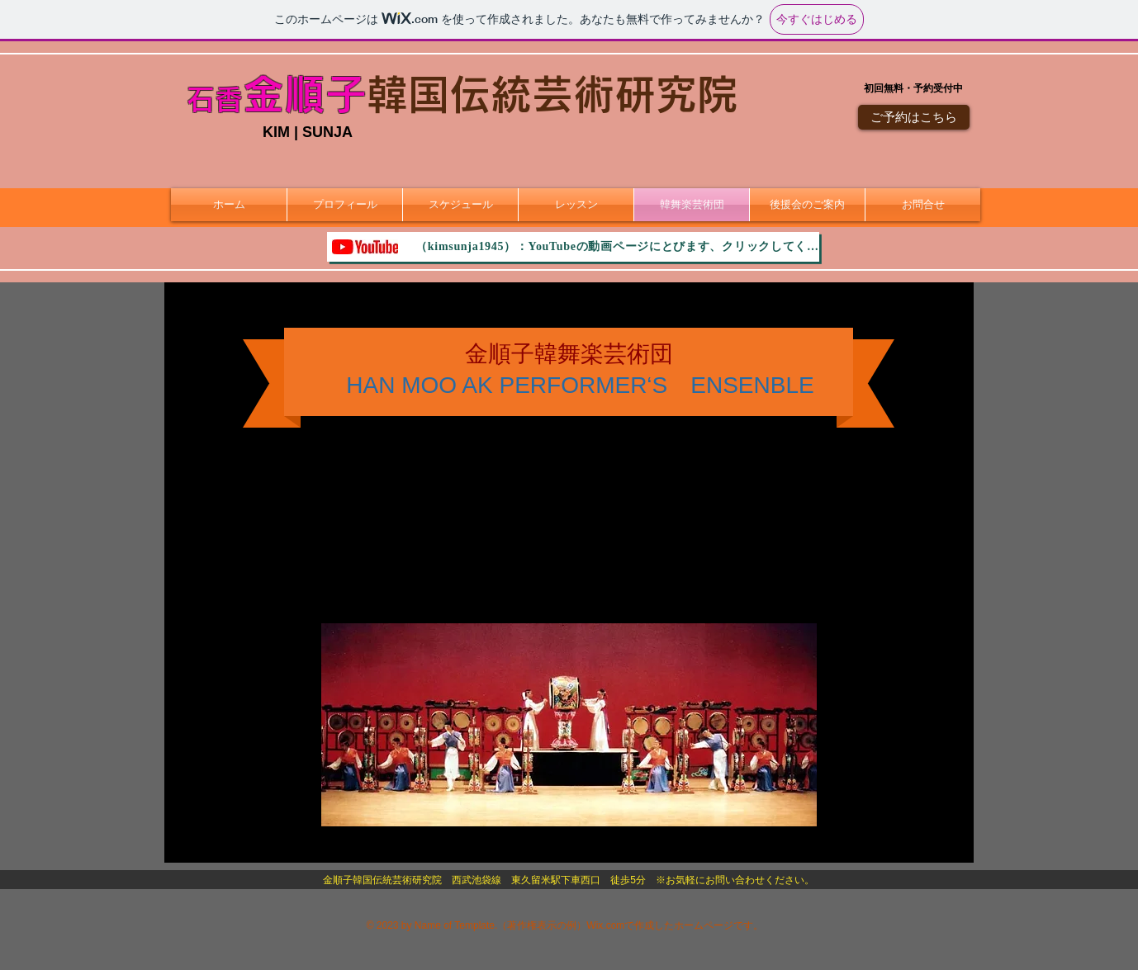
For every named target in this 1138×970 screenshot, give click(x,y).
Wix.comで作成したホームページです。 (674, 925)
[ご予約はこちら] (914, 117)
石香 (215, 99)
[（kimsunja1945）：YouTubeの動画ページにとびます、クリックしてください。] (573, 247)
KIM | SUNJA (308, 132)
